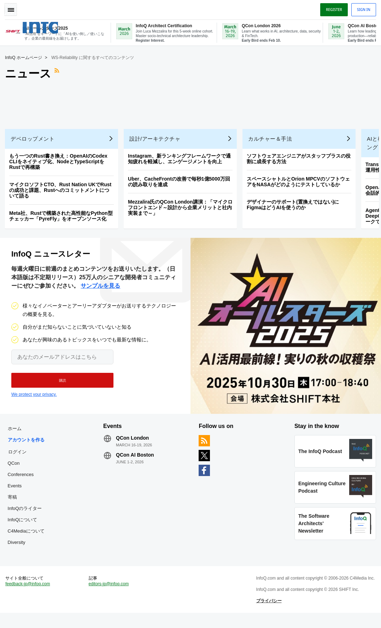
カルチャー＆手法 (272, 138)
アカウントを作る (28, 443)
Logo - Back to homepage (54, 24)
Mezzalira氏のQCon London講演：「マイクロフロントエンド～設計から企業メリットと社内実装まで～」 (182, 206)
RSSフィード (60, 72)
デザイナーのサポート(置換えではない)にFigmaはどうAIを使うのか (295, 204)
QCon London (133, 441)
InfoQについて (24, 523)
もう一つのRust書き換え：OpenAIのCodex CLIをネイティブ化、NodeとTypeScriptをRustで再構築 (60, 160)
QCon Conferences (23, 472)
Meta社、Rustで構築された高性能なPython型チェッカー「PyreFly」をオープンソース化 (63, 215)
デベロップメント (35, 138)
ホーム (16, 432)
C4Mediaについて (28, 534)
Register (332, 8)
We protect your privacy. (34, 395)
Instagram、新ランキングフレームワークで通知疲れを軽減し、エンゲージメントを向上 (181, 158)
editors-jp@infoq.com (110, 591)
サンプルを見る (100, 287)
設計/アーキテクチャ (156, 138)
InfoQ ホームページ (25, 56)
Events (17, 489)
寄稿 (14, 500)
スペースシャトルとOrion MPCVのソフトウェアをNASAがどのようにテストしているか (300, 181)
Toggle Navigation (13, 8)
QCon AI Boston (136, 458)
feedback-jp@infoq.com (29, 591)
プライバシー (268, 613)
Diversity (18, 545)
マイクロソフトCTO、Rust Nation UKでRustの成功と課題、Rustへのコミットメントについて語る (62, 189)
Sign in (361, 8)
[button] (59, 381)
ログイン (19, 455)
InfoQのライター (27, 512)
